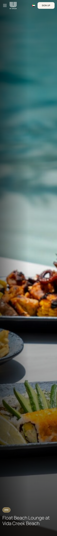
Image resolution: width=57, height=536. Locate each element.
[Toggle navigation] (4, 5)
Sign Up (46, 5)
